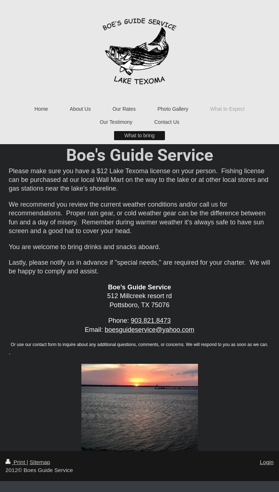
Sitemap (39, 462)
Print (16, 462)
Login (267, 462)
